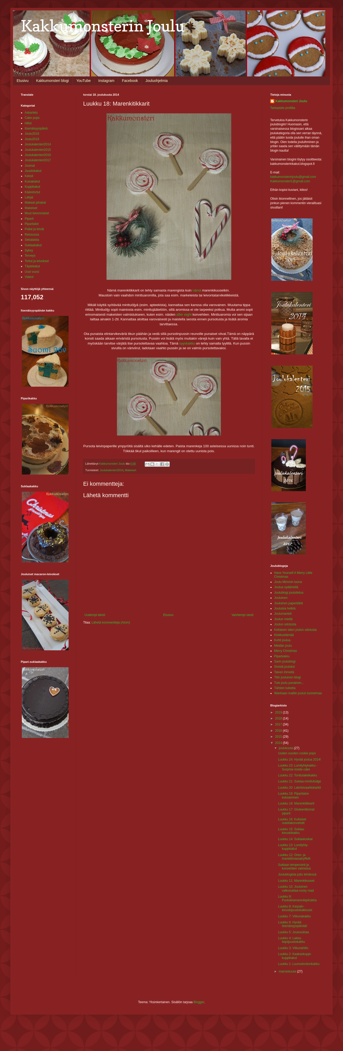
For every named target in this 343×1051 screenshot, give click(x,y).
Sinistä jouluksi (284, 667)
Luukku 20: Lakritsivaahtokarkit (299, 787)
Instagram (106, 81)
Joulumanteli (283, 613)
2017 (279, 724)
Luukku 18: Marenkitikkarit (296, 803)
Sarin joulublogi (284, 661)
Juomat (30, 165)
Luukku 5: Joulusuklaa (293, 932)
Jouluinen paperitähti (288, 603)
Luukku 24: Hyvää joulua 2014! (299, 759)
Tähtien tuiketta (284, 688)
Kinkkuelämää (284, 635)
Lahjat (29, 197)
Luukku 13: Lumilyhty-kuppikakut (293, 847)
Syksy (29, 250)
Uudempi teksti (94, 615)
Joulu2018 (32, 133)
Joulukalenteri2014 (111, 470)
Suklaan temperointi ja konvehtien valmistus (294, 866)
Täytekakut (32, 266)
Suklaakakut (33, 245)
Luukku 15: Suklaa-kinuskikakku (291, 831)
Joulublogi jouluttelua (288, 592)
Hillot (28, 123)
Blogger (199, 1002)
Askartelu (31, 112)
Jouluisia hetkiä (284, 608)
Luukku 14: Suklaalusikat (295, 839)
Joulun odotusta (285, 624)
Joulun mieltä (283, 619)
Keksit (29, 176)
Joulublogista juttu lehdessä (297, 874)
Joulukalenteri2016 (38, 155)
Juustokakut (33, 171)
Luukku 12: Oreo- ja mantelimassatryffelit (294, 856)
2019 (279, 712)
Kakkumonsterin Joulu (102, 25)
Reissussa (32, 234)
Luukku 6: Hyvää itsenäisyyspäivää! (292, 924)
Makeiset (130, 470)
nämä (197, 290)
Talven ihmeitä (284, 672)
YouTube (83, 81)
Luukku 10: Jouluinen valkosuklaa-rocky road (296, 888)
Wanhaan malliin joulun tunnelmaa (298, 693)
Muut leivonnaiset (37, 213)
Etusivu (23, 81)
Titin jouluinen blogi (287, 677)
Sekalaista (32, 240)
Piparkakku (281, 656)
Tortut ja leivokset (37, 261)
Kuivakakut (32, 181)
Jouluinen (280, 598)
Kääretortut (32, 192)
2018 (279, 718)
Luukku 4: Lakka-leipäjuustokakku (291, 940)
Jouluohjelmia (157, 81)
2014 (279, 743)
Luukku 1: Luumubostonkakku (298, 964)
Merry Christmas (285, 651)
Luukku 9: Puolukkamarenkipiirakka (297, 898)
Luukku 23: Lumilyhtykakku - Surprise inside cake (297, 767)
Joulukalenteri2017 (38, 160)
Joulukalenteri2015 (38, 150)
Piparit (29, 218)
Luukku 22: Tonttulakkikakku (297, 775)
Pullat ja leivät (34, 229)
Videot (29, 277)
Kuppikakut (32, 187)
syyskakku (187, 343)
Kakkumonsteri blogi (52, 81)
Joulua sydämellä (286, 587)
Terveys (30, 255)
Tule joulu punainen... (289, 683)
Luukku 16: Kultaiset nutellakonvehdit (292, 821)
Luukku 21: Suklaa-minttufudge (299, 781)
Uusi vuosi (32, 272)
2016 (279, 730)
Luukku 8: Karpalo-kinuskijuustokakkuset (295, 908)
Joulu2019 (32, 139)
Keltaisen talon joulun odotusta (295, 630)
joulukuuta (286, 748)
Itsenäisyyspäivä (36, 128)
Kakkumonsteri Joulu (291, 101)
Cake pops (32, 118)
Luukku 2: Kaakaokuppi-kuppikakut (295, 955)
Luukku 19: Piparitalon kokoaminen (293, 795)
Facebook (130, 81)
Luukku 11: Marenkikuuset (296, 881)
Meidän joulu (283, 645)
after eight (184, 314)
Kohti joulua (282, 640)
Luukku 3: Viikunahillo (293, 948)
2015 (279, 736)
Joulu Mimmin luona (288, 582)
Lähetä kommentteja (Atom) (110, 622)
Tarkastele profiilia (282, 108)
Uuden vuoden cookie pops (297, 753)
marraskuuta (288, 971)
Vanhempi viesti (242, 615)
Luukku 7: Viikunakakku (294, 916)
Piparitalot (31, 224)
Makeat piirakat (35, 202)
